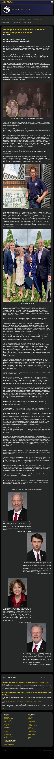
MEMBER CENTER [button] (6, 22)
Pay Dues (6, 731)
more (3, 689)
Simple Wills (6, 724)
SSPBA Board (31, 733)
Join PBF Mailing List (32, 725)
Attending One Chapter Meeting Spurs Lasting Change (21, 701)
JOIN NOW (3, 19)
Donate (30, 718)
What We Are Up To (8, 720)
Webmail (6, 737)
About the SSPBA (32, 731)
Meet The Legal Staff (8, 718)
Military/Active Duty (8, 735)
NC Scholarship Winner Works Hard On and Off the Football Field (25, 683)
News (29, 735)
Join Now (30, 715)
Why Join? (30, 717)
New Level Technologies (48, 750)
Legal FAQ (6, 725)
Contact (30, 727)
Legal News (6, 715)
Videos (29, 738)
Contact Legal (7, 727)
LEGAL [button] (30, 19)
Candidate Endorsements (9, 741)
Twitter (29, 724)
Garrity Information (8, 723)
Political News (7, 743)
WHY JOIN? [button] (11, 19)
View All (43, 677)
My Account (6, 733)
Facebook (30, 723)
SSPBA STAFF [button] (28, 22)
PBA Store (30, 728)
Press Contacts (31, 734)
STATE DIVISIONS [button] (39, 19)
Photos (29, 737)
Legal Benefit (6, 717)
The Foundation (31, 721)
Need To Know (7, 721)
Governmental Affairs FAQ (9, 744)
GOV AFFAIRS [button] (17, 22)
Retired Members (7, 734)
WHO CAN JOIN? (21, 19)
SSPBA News (31, 720)
